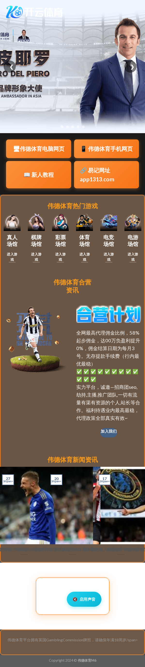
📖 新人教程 (38, 174)
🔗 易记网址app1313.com (97, 175)
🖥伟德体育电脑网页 (38, 148)
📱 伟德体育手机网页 (106, 148)
